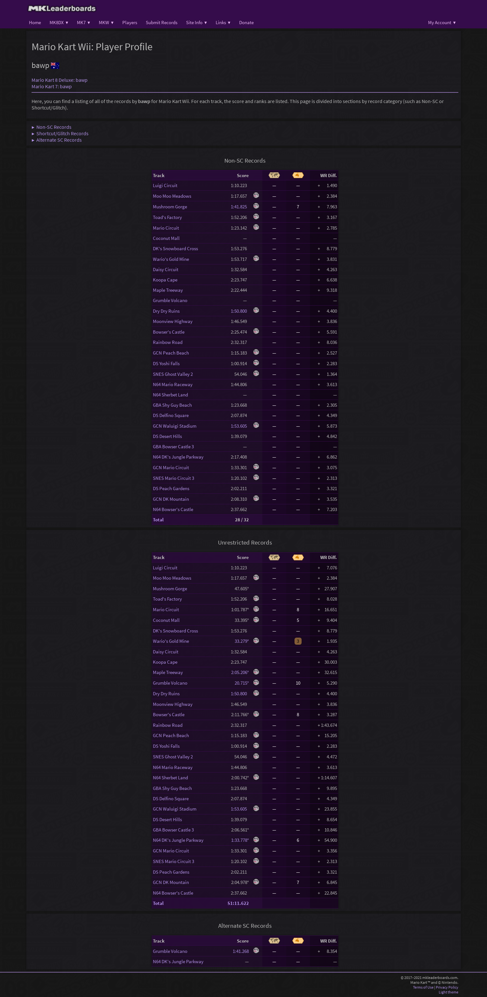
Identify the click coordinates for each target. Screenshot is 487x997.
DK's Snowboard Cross (175, 248)
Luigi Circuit (165, 185)
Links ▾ (223, 22)
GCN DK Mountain (171, 499)
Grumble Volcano (170, 300)
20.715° (240, 683)
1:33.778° (240, 840)
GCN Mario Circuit (171, 467)
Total (158, 520)
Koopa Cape (165, 280)
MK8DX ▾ (59, 22)
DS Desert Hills (167, 436)
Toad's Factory (167, 217)
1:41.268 (241, 951)
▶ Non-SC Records (51, 127)
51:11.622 (238, 903)
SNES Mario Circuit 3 (173, 478)
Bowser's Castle (168, 332)
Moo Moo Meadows (172, 196)
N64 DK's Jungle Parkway (178, 457)
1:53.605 (240, 426)
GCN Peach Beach (171, 353)
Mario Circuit (166, 228)
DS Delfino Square (171, 415)
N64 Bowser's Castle (173, 509)
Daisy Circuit (165, 269)
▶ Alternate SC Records (57, 140)
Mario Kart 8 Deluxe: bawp (60, 80)
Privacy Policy (447, 987)
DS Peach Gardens (171, 488)
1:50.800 (240, 311)
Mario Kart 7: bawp (52, 86)
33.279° (240, 641)
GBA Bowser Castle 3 (173, 446)
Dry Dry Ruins (166, 311)
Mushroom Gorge (170, 207)
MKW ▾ (106, 22)
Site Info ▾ (196, 22)
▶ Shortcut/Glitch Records (60, 133)
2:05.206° (240, 672)
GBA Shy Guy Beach (172, 405)
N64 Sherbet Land (170, 395)
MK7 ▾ (83, 22)
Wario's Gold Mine (171, 259)
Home (35, 22)
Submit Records (161, 22)
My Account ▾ (442, 22)
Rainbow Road (168, 342)
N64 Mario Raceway (172, 384)
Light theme (448, 992)
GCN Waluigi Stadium (174, 426)
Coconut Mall (166, 238)
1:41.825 (240, 207)
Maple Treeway (168, 290)
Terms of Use (423, 987)
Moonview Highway (172, 321)
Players (129, 22)
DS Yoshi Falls (166, 363)
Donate (246, 22)
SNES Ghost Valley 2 (173, 374)
